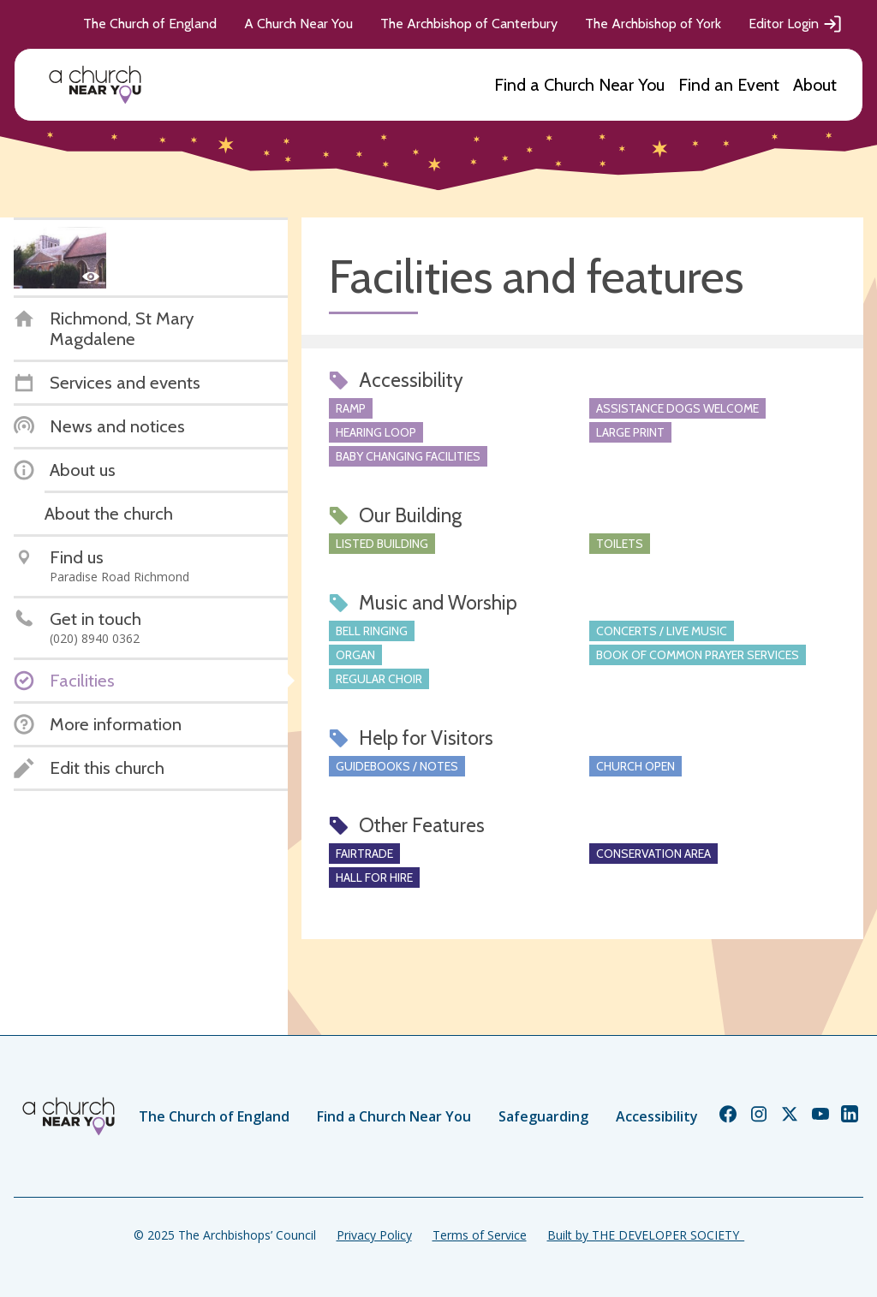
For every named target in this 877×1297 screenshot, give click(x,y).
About (815, 84)
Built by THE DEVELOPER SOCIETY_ (645, 1235)
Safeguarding (543, 1116)
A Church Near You (298, 23)
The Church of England (150, 23)
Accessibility (657, 1116)
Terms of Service (480, 1235)
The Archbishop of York (653, 23)
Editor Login (796, 24)
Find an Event (728, 84)
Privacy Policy (374, 1235)
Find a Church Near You (579, 84)
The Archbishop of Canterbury (469, 23)
